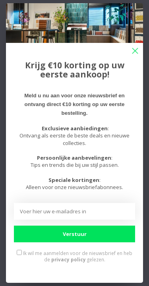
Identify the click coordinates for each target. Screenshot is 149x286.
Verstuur (75, 234)
